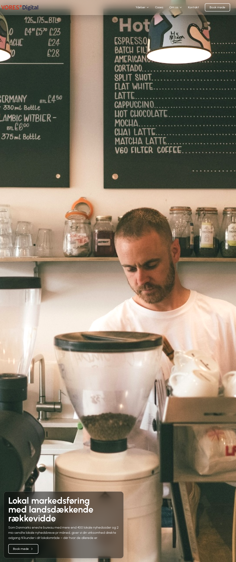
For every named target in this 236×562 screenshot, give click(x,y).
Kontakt (193, 7)
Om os (175, 7)
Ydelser (142, 7)
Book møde (217, 7)
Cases (159, 7)
